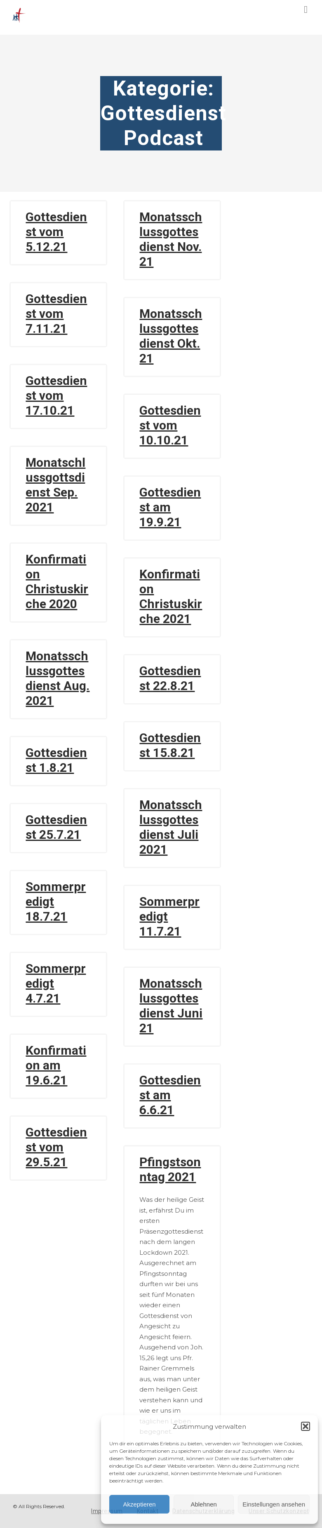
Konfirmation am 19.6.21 (56, 1065)
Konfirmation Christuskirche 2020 (57, 581)
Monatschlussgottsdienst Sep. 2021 (55, 484)
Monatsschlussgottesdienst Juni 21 (170, 1005)
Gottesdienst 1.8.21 (56, 760)
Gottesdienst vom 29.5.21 (56, 1147)
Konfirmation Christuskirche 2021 (170, 596)
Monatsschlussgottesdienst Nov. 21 (170, 239)
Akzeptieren (139, 1504)
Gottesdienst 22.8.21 (170, 678)
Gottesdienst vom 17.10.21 (56, 395)
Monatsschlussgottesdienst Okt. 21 (170, 335)
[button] (305, 1426)
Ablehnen (203, 1504)
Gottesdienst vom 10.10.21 (170, 425)
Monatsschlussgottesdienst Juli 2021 (170, 827)
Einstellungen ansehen (273, 1504)
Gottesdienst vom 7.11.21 (56, 313)
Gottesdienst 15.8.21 (170, 745)
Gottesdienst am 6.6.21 (170, 1095)
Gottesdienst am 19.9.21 (170, 507)
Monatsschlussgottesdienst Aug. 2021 (57, 678)
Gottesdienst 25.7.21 (56, 827)
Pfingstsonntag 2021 (170, 1169)
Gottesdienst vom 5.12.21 (56, 232)
